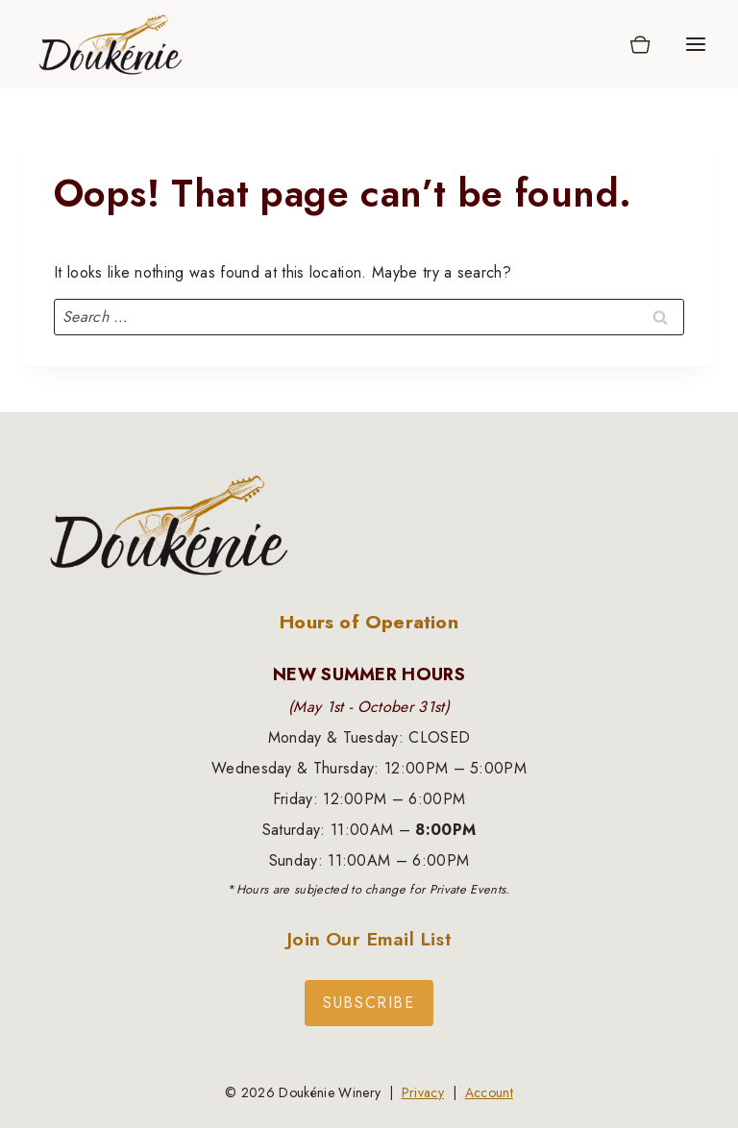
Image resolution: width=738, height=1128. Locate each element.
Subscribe (368, 1003)
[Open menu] (695, 44)
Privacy (423, 1092)
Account (489, 1092)
